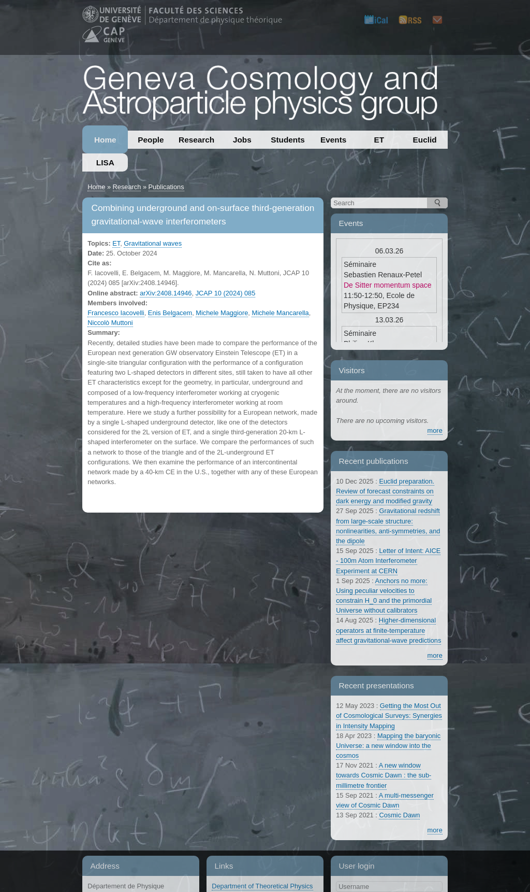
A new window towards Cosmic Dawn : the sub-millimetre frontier (383, 775)
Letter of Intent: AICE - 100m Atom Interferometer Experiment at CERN (388, 560)
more (435, 430)
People (151, 139)
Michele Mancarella (280, 313)
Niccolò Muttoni (109, 323)
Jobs (242, 139)
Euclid (425, 139)
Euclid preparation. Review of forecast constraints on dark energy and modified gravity (385, 491)
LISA (105, 162)
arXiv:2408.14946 (166, 293)
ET (379, 139)
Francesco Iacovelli (115, 313)
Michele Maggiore (222, 313)
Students (288, 139)
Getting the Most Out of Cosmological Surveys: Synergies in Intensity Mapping (389, 715)
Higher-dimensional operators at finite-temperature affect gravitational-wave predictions (388, 630)
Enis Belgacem (170, 313)
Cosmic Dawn (399, 815)
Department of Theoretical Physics (262, 886)
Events (333, 139)
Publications (166, 187)
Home (105, 139)
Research (196, 139)
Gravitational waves (153, 243)
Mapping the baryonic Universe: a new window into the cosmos (388, 745)
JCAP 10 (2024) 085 (226, 293)
